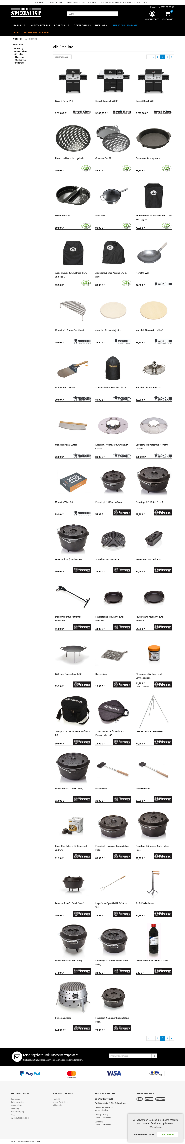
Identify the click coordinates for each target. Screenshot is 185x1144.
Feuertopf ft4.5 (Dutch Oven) (69, 903)
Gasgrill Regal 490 (64, 101)
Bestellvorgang (17, 1111)
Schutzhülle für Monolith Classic (110, 387)
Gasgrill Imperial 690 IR (106, 101)
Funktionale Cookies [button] (144, 1134)
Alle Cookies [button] (167, 1134)
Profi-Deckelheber (145, 903)
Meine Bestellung (60, 1102)
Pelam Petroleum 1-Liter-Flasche (152, 960)
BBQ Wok (100, 215)
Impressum (16, 1099)
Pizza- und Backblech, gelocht (69, 158)
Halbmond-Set (62, 215)
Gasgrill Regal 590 (145, 101)
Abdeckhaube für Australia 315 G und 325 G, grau (154, 217)
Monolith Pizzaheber (65, 387)
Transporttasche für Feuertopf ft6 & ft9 (72, 733)
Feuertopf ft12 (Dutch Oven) (69, 788)
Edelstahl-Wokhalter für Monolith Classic (111, 446)
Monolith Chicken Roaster (148, 387)
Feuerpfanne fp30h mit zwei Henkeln (109, 618)
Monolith (19, 54)
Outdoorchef (20, 60)
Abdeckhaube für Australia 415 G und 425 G (71, 275)
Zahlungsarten (17, 1102)
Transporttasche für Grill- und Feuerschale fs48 (109, 733)
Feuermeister (21, 51)
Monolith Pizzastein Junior (108, 330)
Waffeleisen (101, 788)
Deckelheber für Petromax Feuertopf (68, 618)
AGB (13, 1115)
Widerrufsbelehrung (20, 1118)
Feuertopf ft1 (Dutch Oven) (68, 960)
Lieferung (15, 1108)
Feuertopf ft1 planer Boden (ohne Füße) (111, 962)
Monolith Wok (142, 273)
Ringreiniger (101, 674)
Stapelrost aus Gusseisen (107, 559)
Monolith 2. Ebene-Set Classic (70, 330)
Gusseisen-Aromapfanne (148, 158)
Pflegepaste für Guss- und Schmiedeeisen (149, 676)
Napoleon (19, 57)
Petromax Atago (63, 1018)
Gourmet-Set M (103, 158)
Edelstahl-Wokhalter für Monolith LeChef (152, 446)
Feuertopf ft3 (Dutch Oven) (108, 502)
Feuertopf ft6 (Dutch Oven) (149, 502)
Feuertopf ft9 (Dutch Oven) (68, 559)
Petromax (19, 63)
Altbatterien (58, 1105)
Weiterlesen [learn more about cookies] (156, 1127)
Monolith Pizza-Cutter (66, 444)
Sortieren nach (62, 57)
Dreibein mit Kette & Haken (149, 731)
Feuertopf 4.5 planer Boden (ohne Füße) (112, 1020)
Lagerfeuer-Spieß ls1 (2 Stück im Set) (111, 905)
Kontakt (153, 7)
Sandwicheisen (143, 788)
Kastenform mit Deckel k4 (148, 559)
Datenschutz (16, 1105)
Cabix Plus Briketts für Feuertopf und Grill (71, 848)
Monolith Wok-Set (64, 502)
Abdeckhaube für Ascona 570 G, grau (111, 275)
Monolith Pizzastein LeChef (149, 330)
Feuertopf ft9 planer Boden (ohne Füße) (152, 848)
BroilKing (19, 48)
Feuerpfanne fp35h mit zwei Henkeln (149, 618)
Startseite (17, 39)
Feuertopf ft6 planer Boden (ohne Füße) (112, 848)
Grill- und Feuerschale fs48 (68, 674)
